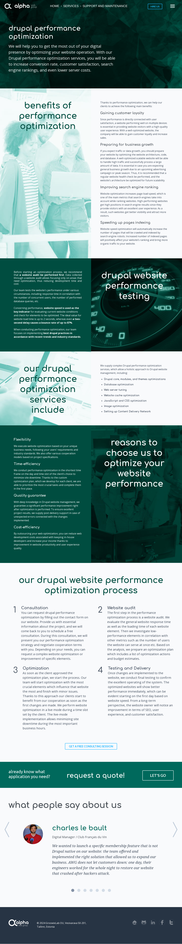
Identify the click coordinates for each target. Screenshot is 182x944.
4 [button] (91, 890)
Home (54, 6)
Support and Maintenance (105, 6)
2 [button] (78, 890)
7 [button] (109, 890)
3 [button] (84, 890)
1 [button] (72, 890)
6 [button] (103, 890)
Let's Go (158, 775)
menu (172, 6)
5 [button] (97, 890)
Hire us (155, 6)
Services (71, 6)
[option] (91, 849)
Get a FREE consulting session (91, 746)
